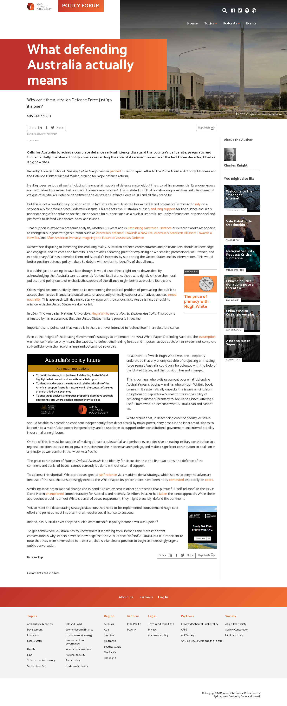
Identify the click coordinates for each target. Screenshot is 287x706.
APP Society (188, 636)
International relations (78, 650)
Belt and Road (74, 624)
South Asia (110, 641)
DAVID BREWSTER (234, 329)
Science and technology (41, 661)
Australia (52, 134)
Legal (152, 616)
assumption (207, 337)
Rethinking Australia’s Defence (149, 228)
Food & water (34, 641)
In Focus (133, 616)
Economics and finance (79, 630)
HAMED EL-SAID (233, 359)
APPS (184, 630)
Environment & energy (79, 636)
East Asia (109, 636)
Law (29, 655)
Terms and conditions (161, 624)
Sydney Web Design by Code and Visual (237, 696)
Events (251, 23)
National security (36, 134)
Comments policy (158, 636)
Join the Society (234, 636)
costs (209, 480)
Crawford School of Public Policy (199, 624)
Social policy (73, 661)
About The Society (235, 624)
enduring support (163, 209)
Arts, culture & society (40, 624)
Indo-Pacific (134, 624)
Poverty (131, 630)
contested (176, 480)
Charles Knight (39, 116)
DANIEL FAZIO (232, 300)
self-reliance (108, 475)
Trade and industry (77, 667)
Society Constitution (236, 630)
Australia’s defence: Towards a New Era (124, 233)
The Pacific (110, 653)
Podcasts (230, 23)
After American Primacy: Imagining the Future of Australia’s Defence (95, 238)
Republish (206, 128)
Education (33, 636)
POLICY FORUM (98, 13)
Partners (146, 597)
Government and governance (76, 642)
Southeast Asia (112, 647)
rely (197, 204)
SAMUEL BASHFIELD (235, 270)
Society (230, 616)
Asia (106, 630)
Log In (163, 597)
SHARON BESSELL (234, 240)
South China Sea (36, 667)
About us (126, 597)
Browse (192, 23)
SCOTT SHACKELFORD (235, 210)
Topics (209, 23)
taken (163, 494)
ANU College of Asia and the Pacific (201, 641)
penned (115, 171)
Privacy (152, 630)
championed (55, 494)
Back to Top (35, 557)
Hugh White (100, 314)
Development (35, 630)
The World (110, 658)
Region (109, 616)
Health (31, 650)
